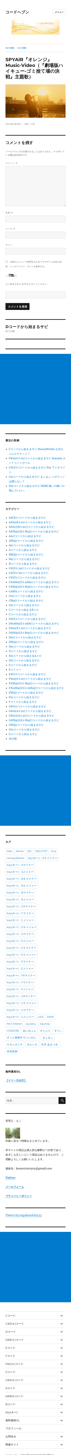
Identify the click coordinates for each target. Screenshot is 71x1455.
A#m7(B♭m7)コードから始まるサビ (31, 526)
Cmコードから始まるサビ (24, 605)
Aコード (10, 1388)
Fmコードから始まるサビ (24, 697)
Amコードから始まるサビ (24, 545)
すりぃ (58, 1030)
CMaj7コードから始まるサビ (26, 600)
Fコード (10, 1355)
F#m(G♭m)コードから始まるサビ (30, 678)
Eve (53, 851)
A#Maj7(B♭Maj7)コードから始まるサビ (34, 531)
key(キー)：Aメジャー (20, 871)
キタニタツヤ (15, 1044)
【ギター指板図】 (16, 1080)
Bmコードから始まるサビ (24, 559)
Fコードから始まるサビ (23, 701)
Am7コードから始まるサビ (25, 536)
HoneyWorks (15, 858)
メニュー (59, 12)
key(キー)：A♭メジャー (42, 858)
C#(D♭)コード (14, 1323)
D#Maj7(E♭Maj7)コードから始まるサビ (34, 632)
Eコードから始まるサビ (23, 665)
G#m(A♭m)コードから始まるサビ (30, 711)
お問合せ (10, 1436)
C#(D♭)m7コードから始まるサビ (29, 568)
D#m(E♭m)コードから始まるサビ (30, 628)
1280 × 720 (29, 124)
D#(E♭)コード (14, 1339)
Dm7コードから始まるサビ (25, 637)
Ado (9, 851)
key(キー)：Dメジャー (20, 940)
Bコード (10, 1404)
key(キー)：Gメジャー (20, 1016)
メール (10, 228)
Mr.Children (14, 1023)
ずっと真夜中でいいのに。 (23, 1037)
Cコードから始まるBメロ (24, 609)
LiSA (40, 1016)
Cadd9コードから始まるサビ (26, 591)
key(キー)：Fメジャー (20, 989)
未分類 (13, 738)
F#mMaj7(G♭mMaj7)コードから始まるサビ (36, 688)
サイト (8, 245)
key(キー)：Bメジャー (20, 899)
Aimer (20, 851)
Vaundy (45, 1023)
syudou (31, 1023)
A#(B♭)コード (14, 1396)
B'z (30, 851)
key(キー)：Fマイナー (20, 982)
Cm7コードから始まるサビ (25, 596)
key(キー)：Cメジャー (20, 920)
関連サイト (12, 1444)
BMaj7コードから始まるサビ (26, 554)
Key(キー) (11, 1412)
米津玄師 (12, 1051)
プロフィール (13, 1428)
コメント (11, 163)
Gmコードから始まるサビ (24, 729)
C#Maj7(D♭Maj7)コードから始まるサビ (34, 586)
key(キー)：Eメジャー (20, 968)
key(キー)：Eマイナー (20, 961)
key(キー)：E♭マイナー (21, 947)
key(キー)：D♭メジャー (22, 927)
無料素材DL (12, 1420)
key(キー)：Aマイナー (20, 865)
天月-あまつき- (50, 1044)
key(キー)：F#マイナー (21, 975)
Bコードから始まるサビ (23, 563)
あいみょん (29, 1030)
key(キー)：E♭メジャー (21, 954)
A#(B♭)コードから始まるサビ (27, 517)
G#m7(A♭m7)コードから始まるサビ (31, 715)
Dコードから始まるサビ (23, 651)
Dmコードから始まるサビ (24, 646)
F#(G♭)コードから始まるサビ (27, 674)
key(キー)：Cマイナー (20, 913)
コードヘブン (17, 12)
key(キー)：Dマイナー (20, 934)
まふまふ (47, 1037)
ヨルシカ (32, 1044)
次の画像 (22, 48)
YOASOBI (13, 1030)
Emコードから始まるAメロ (25, 655)
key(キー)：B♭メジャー (21, 885)
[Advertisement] (35, 389)
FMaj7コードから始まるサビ (26, 692)
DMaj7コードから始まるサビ (26, 642)
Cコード (10, 1315)
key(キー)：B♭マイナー (21, 878)
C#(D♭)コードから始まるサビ (27, 577)
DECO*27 (41, 851)
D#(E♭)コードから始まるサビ (27, 619)
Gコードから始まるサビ (23, 734)
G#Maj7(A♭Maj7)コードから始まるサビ (34, 720)
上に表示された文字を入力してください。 (27, 284)
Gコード (10, 1372)
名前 (9, 212)
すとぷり (45, 1030)
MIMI (50, 1016)
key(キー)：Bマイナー (20, 892)
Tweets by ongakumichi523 (23, 1215)
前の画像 (9, 48)
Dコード (10, 1331)
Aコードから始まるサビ (23, 549)
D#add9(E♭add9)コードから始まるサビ (34, 623)
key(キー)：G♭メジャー (21, 1003)
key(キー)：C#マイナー (21, 906)
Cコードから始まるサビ (23, 614)
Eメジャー (15, 669)
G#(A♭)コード (14, 1380)
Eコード (10, 1347)
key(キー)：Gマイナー (20, 1010)
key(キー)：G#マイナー (21, 996)
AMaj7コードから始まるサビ (26, 540)
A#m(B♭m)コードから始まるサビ (30, 522)
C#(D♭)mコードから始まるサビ (29, 573)
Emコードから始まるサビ (24, 660)
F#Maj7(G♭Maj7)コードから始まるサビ (34, 683)
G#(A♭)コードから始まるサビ (27, 706)
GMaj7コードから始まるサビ (26, 724)
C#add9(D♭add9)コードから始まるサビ (34, 582)
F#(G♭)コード (14, 1364)
